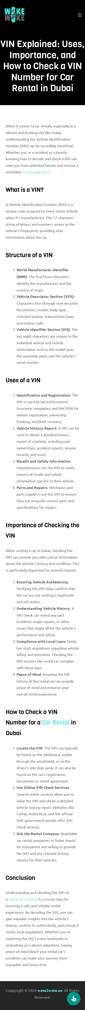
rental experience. (36, 172)
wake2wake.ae (49, 990)
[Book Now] (73, 998)
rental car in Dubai (23, 899)
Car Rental (56, 722)
